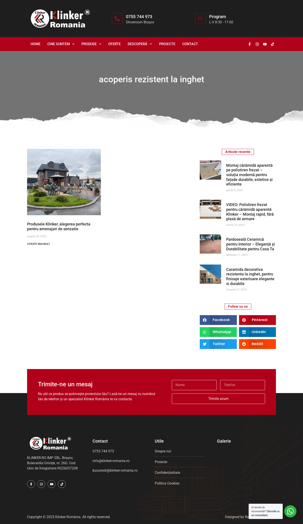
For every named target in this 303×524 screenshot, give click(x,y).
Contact (190, 44)
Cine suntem (60, 44)
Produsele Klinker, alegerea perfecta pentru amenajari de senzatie (58, 226)
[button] (218, 320)
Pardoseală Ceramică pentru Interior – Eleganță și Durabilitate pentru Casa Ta (250, 244)
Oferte (114, 44)
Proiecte (167, 44)
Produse (91, 44)
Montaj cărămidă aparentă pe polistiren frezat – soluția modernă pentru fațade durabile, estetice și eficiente (249, 174)
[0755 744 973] (117, 18)
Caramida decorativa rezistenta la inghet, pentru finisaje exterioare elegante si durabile (250, 276)
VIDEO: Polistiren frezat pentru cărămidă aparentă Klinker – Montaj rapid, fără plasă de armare (250, 211)
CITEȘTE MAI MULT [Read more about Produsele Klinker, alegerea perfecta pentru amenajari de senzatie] (38, 244)
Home (35, 44)
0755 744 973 (139, 16)
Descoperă (140, 44)
